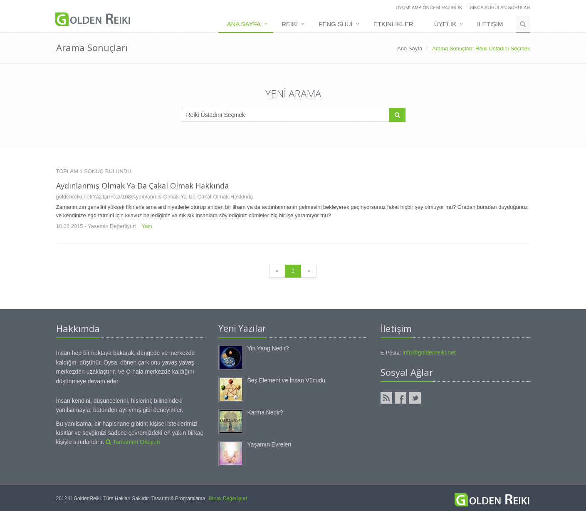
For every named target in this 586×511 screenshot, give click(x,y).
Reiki (290, 23)
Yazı (147, 226)
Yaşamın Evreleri (269, 444)
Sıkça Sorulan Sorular (500, 7)
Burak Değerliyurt (227, 498)
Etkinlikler (393, 23)
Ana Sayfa (243, 23)
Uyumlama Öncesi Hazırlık (429, 7)
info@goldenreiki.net (429, 352)
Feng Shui (336, 23)
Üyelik (445, 23)
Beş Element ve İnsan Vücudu (286, 380)
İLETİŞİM (490, 23)
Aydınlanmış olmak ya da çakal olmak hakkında (142, 186)
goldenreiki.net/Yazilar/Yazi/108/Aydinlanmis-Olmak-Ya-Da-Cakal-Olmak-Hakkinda (154, 196)
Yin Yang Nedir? (268, 348)
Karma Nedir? (265, 412)
